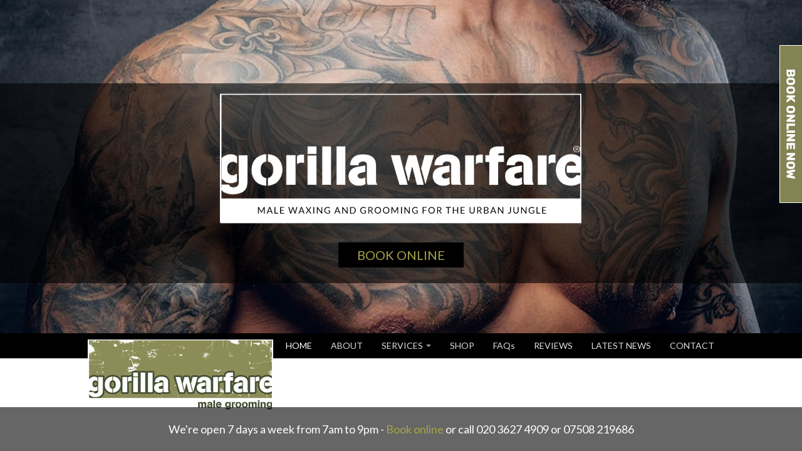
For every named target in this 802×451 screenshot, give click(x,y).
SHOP (462, 345)
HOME (299, 345)
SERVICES (406, 345)
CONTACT (692, 345)
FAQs (504, 345)
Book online (415, 429)
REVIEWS (553, 345)
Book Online (401, 254)
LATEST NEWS (621, 345)
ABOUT (347, 345)
